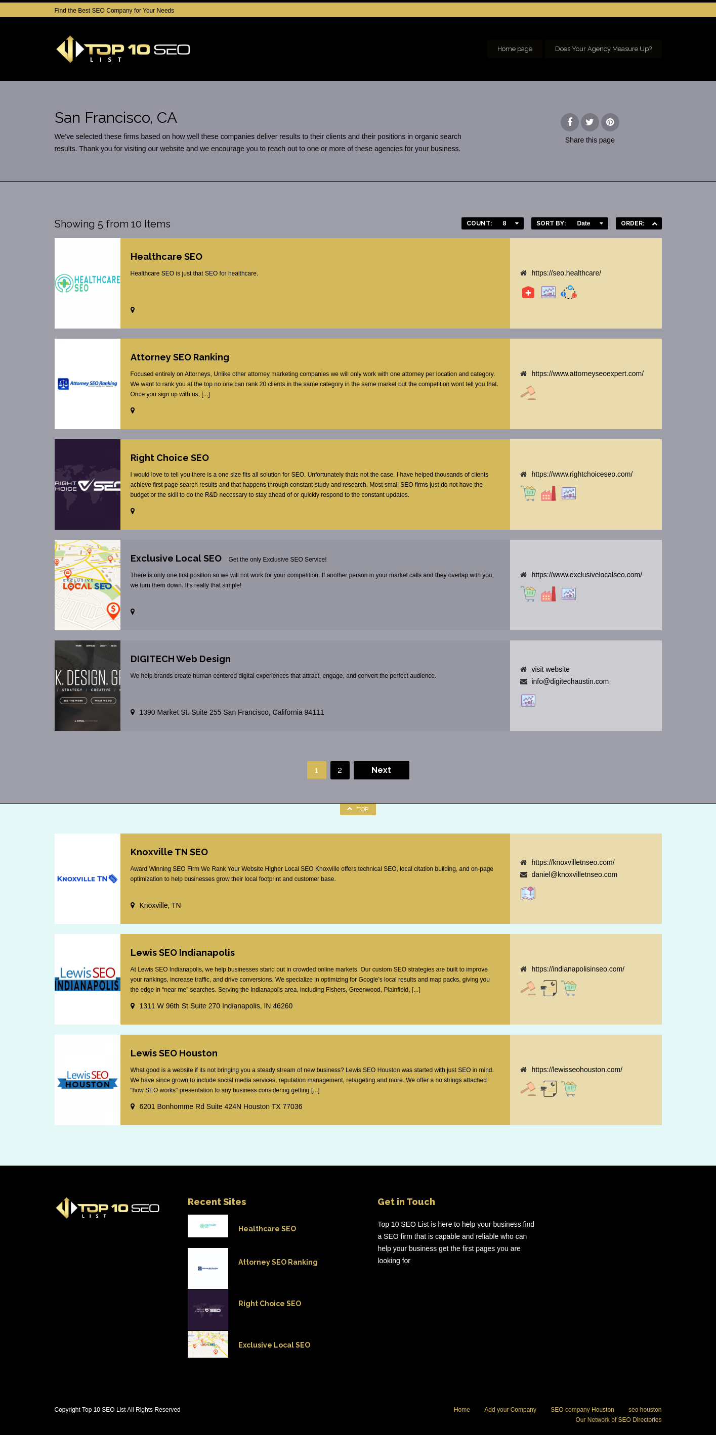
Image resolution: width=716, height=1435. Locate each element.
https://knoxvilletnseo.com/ (572, 862)
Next (381, 770)
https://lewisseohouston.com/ (576, 1070)
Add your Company (510, 1409)
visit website (550, 669)
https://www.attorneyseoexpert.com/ (587, 373)
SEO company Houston (582, 1409)
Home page (514, 49)
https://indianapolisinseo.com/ (577, 969)
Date (583, 223)
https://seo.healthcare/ (566, 273)
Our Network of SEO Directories (618, 1419)
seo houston (644, 1409)
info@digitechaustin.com (570, 681)
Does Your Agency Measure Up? (603, 49)
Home (462, 1409)
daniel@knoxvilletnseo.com (574, 874)
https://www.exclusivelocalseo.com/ (586, 575)
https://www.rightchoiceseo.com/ (582, 474)
